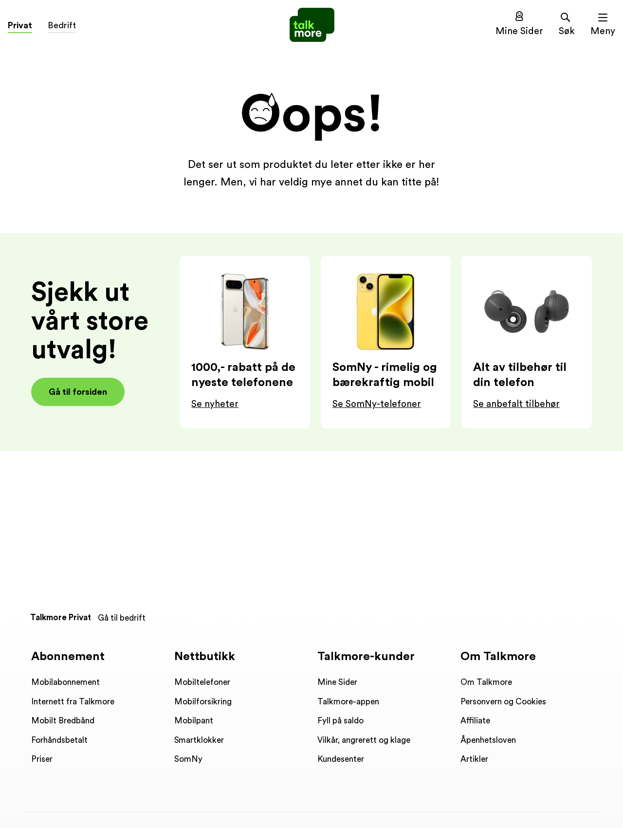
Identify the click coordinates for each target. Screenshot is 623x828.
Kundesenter (340, 759)
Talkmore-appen (348, 702)
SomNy (188, 759)
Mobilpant (193, 721)
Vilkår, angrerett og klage (363, 740)
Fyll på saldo (340, 721)
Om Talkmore (486, 682)
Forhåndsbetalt (59, 740)
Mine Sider (337, 682)
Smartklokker (199, 740)
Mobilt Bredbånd (62, 721)
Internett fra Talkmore (72, 702)
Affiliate (475, 721)
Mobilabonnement (65, 682)
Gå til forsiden (78, 391)
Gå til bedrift (122, 618)
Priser (42, 759)
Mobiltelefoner (202, 682)
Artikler (474, 759)
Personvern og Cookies (503, 702)
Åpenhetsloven (488, 740)
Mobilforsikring (203, 702)
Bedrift (62, 25)
